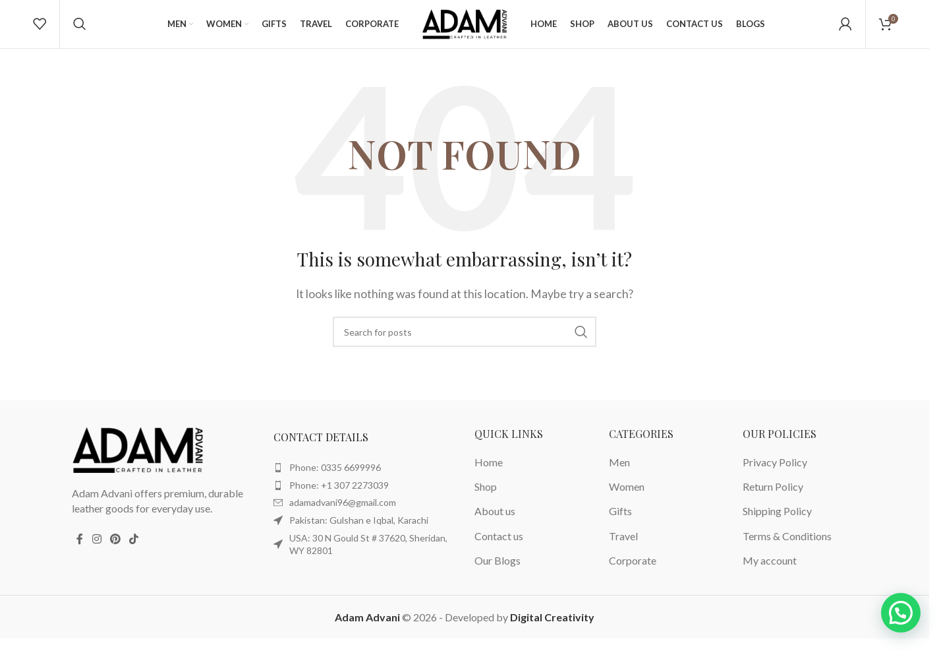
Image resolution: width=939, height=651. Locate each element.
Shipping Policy (777, 522)
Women (626, 497)
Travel (623, 547)
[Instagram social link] (96, 550)
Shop (485, 497)
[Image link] (138, 460)
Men (619, 473)
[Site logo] (464, 28)
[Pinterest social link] (115, 550)
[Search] (80, 29)
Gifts (620, 522)
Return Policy (773, 497)
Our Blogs (497, 571)
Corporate (632, 571)
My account (770, 571)
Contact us (498, 547)
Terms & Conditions (787, 547)
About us (494, 522)
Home (488, 473)
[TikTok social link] (134, 550)
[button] (901, 613)
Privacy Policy (775, 473)
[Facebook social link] (80, 550)
